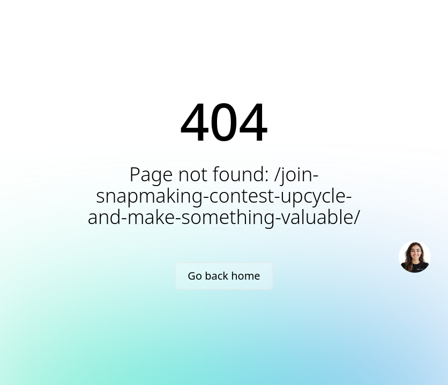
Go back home (224, 275)
